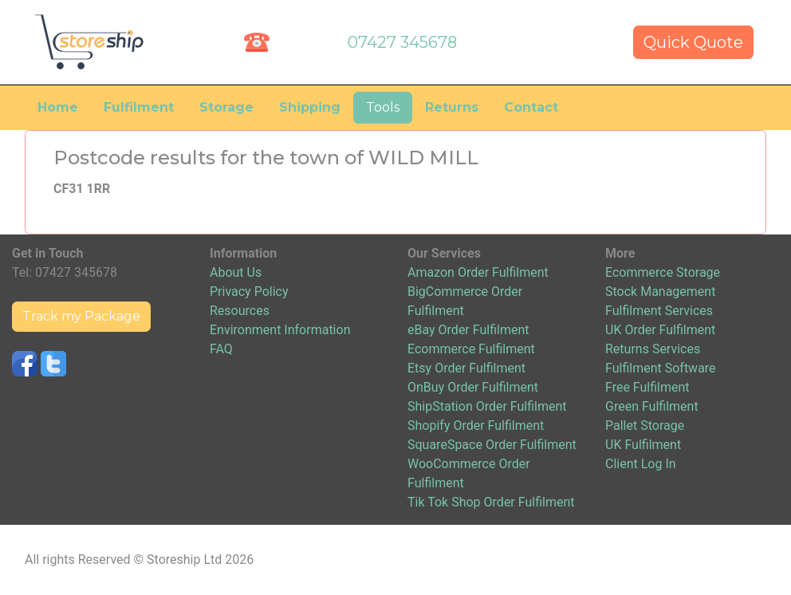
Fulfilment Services (659, 310)
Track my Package (81, 316)
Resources (240, 310)
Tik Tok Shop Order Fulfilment (490, 502)
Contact (531, 107)
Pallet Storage (644, 425)
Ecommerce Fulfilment (471, 349)
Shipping (309, 107)
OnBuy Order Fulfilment (472, 387)
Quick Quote (693, 42)
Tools (382, 107)
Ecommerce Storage (662, 272)
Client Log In (640, 463)
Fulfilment (139, 107)
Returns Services (652, 349)
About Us (236, 272)
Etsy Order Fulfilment (466, 368)
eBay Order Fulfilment (468, 329)
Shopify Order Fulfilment (475, 425)
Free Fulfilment (647, 387)
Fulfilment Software (660, 368)
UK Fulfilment (643, 444)
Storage (226, 107)
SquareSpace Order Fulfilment (492, 444)
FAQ (221, 349)
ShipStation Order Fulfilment (487, 406)
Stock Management (660, 291)
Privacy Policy (249, 291)
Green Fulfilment (652, 406)
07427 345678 (402, 42)
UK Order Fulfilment (660, 329)
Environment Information (280, 329)
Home (57, 107)
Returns (451, 107)
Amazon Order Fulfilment (478, 272)
